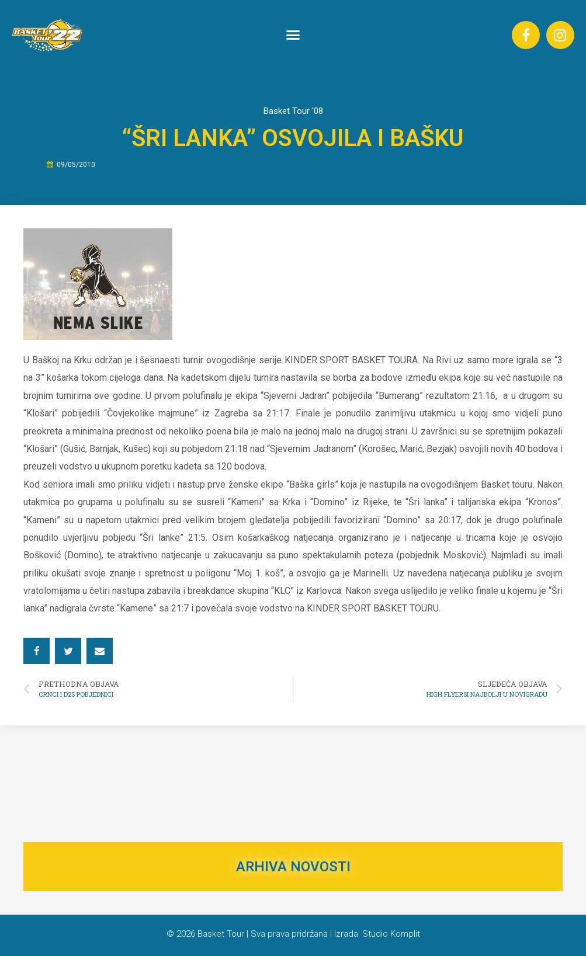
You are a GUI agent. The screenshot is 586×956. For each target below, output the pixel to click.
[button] (293, 35)
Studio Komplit (391, 934)
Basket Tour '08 (293, 111)
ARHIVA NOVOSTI (293, 866)
